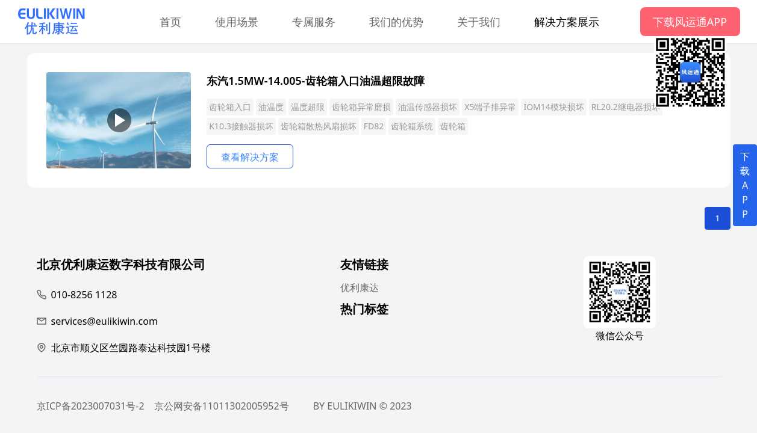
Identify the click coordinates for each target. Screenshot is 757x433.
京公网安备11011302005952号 (221, 406)
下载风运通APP (690, 21)
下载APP (745, 185)
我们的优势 (396, 21)
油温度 (271, 106)
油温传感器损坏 (427, 106)
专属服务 (313, 21)
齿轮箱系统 (412, 126)
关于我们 (478, 21)
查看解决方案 (250, 157)
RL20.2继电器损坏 (625, 106)
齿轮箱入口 (230, 106)
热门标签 (364, 310)
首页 (170, 21)
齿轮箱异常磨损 (361, 106)
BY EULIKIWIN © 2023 (362, 406)
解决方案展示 (566, 21)
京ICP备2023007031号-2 (91, 406)
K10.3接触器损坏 (241, 126)
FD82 (374, 126)
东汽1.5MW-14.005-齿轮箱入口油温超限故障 (315, 80)
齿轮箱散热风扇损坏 (319, 126)
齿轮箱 (453, 126)
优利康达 (359, 287)
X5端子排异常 (490, 106)
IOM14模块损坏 (553, 106)
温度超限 (308, 106)
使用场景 (236, 21)
